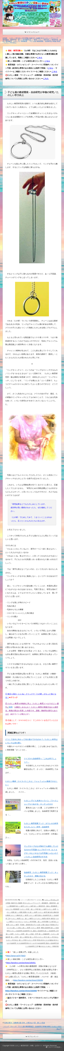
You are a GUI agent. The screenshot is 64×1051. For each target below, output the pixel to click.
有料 (10, 707)
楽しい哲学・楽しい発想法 (20, 937)
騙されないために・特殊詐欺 (49, 946)
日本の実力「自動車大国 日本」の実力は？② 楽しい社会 (24, 1023)
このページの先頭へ (53, 1047)
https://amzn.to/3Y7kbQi (15, 956)
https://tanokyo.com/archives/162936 (21, 991)
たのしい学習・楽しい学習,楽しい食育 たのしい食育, (38, 909)
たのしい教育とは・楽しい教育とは (23, 918)
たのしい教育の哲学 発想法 (45, 918)
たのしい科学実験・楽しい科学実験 (36, 922)
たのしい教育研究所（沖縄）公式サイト (28, 1046)
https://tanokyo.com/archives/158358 (28, 980)
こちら (39, 58)
